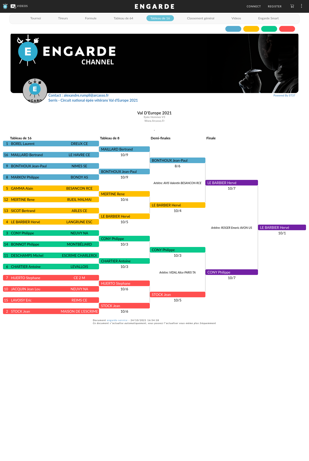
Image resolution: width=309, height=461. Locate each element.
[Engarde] (5, 6)
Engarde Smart (268, 18)
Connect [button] (254, 6)
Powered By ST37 (284, 95)
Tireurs (63, 18)
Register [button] (275, 6)
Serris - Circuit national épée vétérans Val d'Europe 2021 (93, 100)
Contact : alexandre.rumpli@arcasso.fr (78, 95)
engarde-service (117, 320)
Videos (236, 18)
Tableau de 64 (123, 18)
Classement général (200, 18)
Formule (91, 18)
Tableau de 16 (160, 18)
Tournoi (35, 18)
